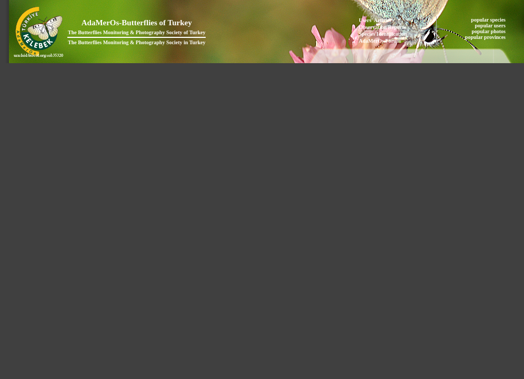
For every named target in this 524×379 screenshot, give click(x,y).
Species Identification (383, 34)
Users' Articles (375, 20)
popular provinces (486, 37)
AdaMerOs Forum (380, 41)
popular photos (489, 31)
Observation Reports (382, 27)
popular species (489, 20)
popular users (491, 25)
